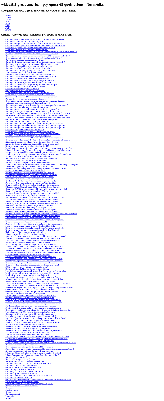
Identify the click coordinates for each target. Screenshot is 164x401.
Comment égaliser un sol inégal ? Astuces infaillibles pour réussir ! (29, 347)
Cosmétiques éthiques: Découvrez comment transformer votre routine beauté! (33, 302)
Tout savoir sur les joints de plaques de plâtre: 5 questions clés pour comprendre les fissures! (39, 287)
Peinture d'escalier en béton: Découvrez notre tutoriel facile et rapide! (30, 210)
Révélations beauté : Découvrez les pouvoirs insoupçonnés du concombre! (32, 216)
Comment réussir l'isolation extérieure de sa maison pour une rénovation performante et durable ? (41, 52)
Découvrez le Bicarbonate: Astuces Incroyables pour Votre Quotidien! (30, 183)
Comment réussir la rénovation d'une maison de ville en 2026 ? (28, 68)
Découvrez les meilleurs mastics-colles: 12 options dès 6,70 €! (28, 146)
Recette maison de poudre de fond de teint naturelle (24, 72)
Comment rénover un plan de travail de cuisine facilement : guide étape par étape (35, 46)
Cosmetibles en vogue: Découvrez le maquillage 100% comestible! (29, 191)
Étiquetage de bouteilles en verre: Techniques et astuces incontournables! (32, 193)
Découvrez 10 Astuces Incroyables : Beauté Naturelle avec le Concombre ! (32, 212)
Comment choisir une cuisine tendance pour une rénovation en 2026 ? (30, 70)
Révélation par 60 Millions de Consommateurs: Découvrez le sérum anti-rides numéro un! (38, 154)
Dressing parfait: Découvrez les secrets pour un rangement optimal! (30, 281)
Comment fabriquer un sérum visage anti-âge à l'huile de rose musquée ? (31, 85)
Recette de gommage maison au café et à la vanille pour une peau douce (31, 54)
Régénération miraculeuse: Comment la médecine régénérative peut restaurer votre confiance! (39, 148)
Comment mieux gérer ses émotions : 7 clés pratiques (24, 130)
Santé (7, 26)
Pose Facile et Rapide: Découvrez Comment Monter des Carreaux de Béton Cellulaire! (37, 337)
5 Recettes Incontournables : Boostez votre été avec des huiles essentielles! (32, 240)
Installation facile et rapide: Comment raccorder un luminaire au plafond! (32, 277)
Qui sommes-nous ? (12, 394)
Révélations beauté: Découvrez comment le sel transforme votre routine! (31, 285)
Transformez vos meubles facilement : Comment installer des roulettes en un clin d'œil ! (37, 283)
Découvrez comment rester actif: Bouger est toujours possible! (28, 328)
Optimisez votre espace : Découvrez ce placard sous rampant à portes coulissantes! (35, 291)
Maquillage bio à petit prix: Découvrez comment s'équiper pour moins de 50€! (34, 261)
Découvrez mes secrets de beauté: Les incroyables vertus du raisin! (29, 298)
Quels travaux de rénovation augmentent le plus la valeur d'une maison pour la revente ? (37, 115)
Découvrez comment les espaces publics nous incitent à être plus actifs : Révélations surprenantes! (41, 214)
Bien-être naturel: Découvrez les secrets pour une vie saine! (27, 332)
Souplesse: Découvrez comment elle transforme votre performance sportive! (33, 322)
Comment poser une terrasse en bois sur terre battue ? (24, 371)
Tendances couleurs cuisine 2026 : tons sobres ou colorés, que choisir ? (31, 97)
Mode (7, 24)
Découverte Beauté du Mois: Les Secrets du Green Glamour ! (27, 269)
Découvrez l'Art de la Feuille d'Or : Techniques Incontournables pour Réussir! (33, 330)
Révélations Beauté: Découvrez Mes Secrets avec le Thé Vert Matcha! (31, 181)
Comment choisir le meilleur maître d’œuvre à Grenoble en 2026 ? (29, 93)
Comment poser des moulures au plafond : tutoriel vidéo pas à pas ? (30, 132)
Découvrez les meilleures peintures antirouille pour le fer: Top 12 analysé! (32, 230)
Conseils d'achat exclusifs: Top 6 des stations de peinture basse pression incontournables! (37, 140)
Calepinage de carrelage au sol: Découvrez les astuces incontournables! (31, 263)
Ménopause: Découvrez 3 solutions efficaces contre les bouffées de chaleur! (33, 353)
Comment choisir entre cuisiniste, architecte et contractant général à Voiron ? (33, 58)
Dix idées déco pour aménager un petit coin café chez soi (26, 99)
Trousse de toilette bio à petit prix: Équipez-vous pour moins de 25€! (30, 257)
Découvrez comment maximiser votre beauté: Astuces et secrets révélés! (31, 326)
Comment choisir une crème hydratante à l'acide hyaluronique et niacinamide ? (34, 123)
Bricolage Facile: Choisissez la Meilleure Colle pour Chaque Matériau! (31, 158)
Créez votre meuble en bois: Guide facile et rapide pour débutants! (29, 341)
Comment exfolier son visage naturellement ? (22, 89)
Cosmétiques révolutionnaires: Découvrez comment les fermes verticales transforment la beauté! (40, 343)
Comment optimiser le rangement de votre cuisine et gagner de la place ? (32, 76)
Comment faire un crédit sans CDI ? (18, 378)
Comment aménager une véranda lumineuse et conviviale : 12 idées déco (32, 109)
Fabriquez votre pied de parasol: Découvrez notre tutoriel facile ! (29, 166)
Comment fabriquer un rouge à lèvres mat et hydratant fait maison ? (30, 95)
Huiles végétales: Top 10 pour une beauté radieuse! (24, 232)
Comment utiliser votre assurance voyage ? (21, 365)
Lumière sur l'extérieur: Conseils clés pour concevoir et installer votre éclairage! (34, 248)
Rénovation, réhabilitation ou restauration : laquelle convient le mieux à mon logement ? (37, 117)
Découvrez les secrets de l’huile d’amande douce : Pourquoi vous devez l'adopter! (35, 279)
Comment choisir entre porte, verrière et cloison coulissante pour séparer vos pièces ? (36, 105)
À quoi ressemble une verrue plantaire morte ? (22, 382)
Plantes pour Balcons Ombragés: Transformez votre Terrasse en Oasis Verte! (33, 238)
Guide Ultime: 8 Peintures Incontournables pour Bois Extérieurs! (29, 179)
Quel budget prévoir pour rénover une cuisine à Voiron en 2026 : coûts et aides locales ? (37, 56)
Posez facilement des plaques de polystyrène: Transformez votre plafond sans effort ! (36, 271)
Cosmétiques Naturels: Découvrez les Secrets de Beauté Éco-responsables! (32, 185)
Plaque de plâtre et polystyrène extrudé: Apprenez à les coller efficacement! (33, 300)
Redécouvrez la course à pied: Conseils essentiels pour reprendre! (29, 351)
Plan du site (9, 396)
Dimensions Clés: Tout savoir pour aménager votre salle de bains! (29, 205)
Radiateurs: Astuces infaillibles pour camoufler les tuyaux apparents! (30, 152)
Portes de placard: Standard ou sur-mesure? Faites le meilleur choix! (30, 226)
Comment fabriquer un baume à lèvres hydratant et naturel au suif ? (30, 48)
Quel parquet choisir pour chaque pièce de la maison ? (25, 91)
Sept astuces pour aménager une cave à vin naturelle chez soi (27, 103)
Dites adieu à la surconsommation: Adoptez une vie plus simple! (28, 207)
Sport (7, 28)
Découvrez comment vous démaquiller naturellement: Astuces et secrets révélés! (34, 228)
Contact (8, 392)
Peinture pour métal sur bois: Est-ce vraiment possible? (25, 234)
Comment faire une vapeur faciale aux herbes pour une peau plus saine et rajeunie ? (35, 101)
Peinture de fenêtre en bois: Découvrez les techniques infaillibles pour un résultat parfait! (37, 150)
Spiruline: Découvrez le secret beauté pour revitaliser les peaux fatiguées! (32, 199)
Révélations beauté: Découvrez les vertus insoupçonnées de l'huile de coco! (32, 273)
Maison (8, 22)
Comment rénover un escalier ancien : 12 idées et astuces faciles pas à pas (32, 111)
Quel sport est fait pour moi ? (16, 357)
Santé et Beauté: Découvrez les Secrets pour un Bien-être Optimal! (29, 177)
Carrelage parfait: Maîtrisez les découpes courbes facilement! (27, 255)
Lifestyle (8, 19)
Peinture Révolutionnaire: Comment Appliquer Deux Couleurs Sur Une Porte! (33, 355)
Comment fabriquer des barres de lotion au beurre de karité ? (27, 78)
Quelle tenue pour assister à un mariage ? (20, 369)
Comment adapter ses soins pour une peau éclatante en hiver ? (28, 107)
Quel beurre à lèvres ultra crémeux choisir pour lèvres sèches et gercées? (31, 119)
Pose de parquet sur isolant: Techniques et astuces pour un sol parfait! (30, 296)
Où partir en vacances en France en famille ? (21, 386)
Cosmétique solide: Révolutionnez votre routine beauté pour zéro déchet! (32, 265)
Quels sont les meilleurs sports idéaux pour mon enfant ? (26, 361)
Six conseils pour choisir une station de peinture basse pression (28, 136)
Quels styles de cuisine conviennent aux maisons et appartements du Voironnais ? (35, 62)
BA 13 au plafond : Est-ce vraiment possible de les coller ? (26, 267)
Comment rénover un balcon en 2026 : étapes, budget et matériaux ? (30, 80)
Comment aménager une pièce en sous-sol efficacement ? (26, 87)
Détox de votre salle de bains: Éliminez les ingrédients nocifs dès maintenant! (33, 224)
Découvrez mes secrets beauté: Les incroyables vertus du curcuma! (29, 173)
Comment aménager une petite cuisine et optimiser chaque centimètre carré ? (33, 44)
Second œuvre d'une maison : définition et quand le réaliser (27, 121)
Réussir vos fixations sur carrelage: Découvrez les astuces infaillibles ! (31, 175)
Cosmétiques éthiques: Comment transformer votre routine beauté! (29, 289)
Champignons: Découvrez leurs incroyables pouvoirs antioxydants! (30, 314)
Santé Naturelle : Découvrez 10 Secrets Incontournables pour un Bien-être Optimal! (36, 236)
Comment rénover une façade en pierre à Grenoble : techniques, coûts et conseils (34, 39)
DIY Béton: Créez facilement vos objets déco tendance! (25, 324)
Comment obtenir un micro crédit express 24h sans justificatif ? (28, 376)
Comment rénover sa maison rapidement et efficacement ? (26, 50)
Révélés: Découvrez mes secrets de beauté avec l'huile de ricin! (28, 275)
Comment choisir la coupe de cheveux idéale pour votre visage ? (29, 363)
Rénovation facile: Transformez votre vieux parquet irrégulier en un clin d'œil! (34, 246)
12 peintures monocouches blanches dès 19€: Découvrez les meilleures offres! (33, 259)
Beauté (7, 15)
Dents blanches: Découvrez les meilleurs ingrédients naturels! (27, 242)
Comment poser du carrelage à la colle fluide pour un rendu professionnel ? (32, 134)
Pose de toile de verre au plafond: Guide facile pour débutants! (28, 156)
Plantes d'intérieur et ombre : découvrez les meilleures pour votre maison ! (32, 304)
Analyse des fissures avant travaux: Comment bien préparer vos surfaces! (32, 144)
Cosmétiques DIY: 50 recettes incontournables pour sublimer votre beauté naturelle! (36, 189)
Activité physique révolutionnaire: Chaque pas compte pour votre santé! (31, 244)
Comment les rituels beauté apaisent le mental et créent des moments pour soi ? (34, 138)
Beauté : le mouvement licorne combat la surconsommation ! (27, 195)
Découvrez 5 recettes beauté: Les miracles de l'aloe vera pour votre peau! (32, 251)
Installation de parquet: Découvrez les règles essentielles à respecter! (30, 312)
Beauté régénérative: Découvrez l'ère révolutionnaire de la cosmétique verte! (33, 308)
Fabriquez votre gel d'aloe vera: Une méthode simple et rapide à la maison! (32, 218)
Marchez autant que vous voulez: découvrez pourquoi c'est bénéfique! (30, 306)
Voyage (8, 30)
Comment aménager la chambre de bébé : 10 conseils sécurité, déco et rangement (35, 125)
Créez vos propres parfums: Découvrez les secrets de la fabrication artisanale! (33, 203)
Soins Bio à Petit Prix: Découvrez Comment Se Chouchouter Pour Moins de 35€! (35, 253)
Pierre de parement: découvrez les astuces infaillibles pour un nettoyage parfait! (34, 220)
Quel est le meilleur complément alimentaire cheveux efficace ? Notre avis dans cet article (38, 380)
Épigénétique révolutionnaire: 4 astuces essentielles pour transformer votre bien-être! (36, 339)
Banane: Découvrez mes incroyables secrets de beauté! (25, 171)
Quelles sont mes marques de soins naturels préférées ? (25, 60)
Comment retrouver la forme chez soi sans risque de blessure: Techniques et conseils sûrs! (38, 310)
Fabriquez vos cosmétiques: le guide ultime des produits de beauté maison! (32, 187)
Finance (8, 17)
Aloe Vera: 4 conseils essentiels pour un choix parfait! (25, 294)
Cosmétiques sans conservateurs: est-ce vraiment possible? (26, 222)
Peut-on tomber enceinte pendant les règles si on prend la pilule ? (29, 384)
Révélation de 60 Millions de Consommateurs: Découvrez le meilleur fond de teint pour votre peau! (41, 164)
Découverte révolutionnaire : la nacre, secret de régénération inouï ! (30, 320)
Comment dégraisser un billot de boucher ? (21, 373)
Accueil (8, 398)
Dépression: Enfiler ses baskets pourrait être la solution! (25, 345)
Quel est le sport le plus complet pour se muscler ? (23, 367)
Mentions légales (11, 390)
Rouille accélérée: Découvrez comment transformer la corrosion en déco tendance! (35, 318)
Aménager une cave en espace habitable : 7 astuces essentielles (28, 82)
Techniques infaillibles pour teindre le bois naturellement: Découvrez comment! (34, 197)
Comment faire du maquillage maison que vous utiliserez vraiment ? (30, 66)
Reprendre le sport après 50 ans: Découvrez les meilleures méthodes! (30, 316)
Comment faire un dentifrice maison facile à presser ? (25, 41)
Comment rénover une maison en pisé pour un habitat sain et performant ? (32, 64)
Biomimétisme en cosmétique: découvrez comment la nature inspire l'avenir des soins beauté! (39, 349)
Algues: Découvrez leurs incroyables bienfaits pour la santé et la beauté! (31, 201)
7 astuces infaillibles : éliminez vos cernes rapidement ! (25, 160)
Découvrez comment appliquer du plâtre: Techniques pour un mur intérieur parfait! (35, 169)
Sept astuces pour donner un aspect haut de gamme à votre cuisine (29, 74)
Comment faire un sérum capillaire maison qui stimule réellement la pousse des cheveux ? (38, 113)
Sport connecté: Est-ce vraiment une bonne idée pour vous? (27, 335)
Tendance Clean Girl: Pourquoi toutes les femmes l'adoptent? (27, 162)
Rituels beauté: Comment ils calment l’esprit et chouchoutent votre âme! (31, 142)
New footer (9, 388)
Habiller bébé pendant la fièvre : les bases (20, 359)
